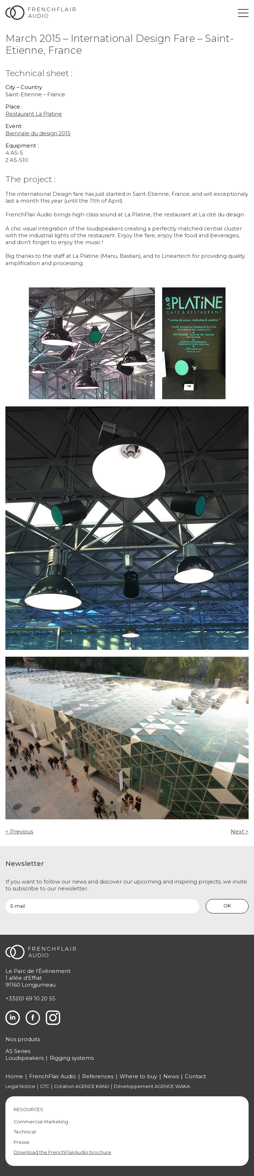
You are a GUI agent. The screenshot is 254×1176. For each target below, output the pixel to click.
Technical (25, 1132)
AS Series (17, 1051)
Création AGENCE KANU (81, 1086)
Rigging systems (72, 1058)
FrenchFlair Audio (52, 1076)
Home (14, 1076)
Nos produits (22, 1039)
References (97, 1076)
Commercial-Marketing (41, 1121)
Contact (195, 1076)
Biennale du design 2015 (38, 133)
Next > (240, 831)
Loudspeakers (24, 1058)
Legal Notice (20, 1086)
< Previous (19, 831)
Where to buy (138, 1076)
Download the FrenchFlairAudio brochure (62, 1152)
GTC (44, 1086)
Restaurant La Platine (33, 114)
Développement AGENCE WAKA (152, 1086)
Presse (22, 1142)
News (171, 1076)
